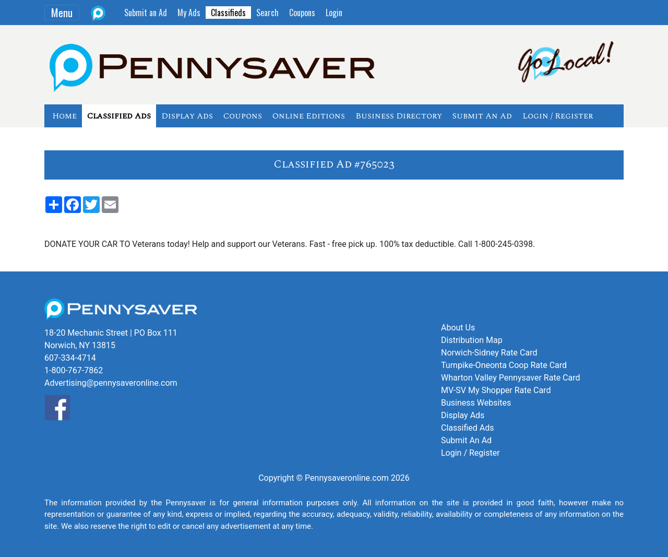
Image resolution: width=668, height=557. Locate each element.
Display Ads (187, 116)
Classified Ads (119, 116)
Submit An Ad (482, 116)
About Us (458, 328)
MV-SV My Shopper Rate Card (496, 390)
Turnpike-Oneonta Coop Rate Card (504, 365)
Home (64, 116)
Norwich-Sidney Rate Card (489, 353)
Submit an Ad (145, 12)
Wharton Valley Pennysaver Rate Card (510, 378)
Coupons (302, 12)
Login (334, 12)
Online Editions (308, 116)
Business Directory (398, 116)
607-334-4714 (70, 358)
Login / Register (557, 116)
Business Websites (476, 403)
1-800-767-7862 (73, 370)
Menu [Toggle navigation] (62, 12)
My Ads (188, 12)
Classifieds (228, 12)
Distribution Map (472, 340)
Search (267, 12)
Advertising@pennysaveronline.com (110, 383)
